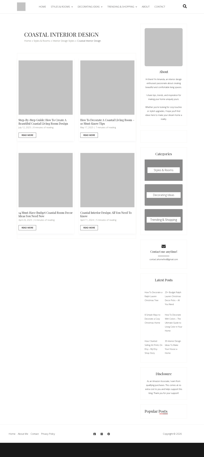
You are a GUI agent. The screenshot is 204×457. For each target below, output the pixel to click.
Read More (27, 136)
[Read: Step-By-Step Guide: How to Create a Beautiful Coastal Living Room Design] (46, 87)
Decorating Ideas (163, 195)
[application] (71, 6)
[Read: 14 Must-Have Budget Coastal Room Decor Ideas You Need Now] (46, 180)
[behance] (109, 434)
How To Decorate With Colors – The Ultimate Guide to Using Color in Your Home (173, 322)
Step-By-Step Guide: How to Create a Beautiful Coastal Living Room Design (43, 121)
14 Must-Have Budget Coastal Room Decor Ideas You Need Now (46, 214)
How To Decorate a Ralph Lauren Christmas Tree (153, 296)
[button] (185, 7)
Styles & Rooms (163, 170)
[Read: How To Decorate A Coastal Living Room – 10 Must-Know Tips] (107, 87)
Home (12, 433)
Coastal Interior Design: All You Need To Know (106, 214)
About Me (23, 433)
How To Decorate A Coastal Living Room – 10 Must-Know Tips (107, 121)
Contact (35, 433)
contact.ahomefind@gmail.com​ (163, 259)
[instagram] (102, 434)
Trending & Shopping (163, 220)
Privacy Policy (48, 433)
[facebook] (95, 434)
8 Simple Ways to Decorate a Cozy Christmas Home (152, 318)
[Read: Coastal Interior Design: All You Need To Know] (107, 180)
